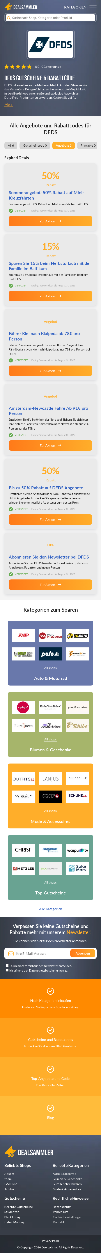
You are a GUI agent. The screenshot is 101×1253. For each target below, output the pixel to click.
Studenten (11, 1212)
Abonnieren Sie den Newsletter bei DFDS (49, 556)
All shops (50, 668)
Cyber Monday (14, 1222)
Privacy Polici (50, 1241)
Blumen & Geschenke (67, 1179)
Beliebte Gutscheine (18, 1207)
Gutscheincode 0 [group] (35, 145)
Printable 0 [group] (88, 145)
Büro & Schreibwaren (67, 1184)
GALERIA (11, 1184)
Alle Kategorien (50, 909)
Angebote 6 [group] (63, 145)
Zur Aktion (50, 221)
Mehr (8, 104)
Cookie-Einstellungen (67, 1217)
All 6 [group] (11, 145)
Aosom (9, 1173)
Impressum (60, 1212)
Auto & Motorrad (64, 1173)
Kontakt (58, 1222)
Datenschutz (62, 1207)
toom (8, 1179)
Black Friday (12, 1217)
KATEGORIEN (75, 7)
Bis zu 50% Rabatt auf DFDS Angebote (46, 487)
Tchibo (9, 1189)
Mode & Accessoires (67, 1189)
